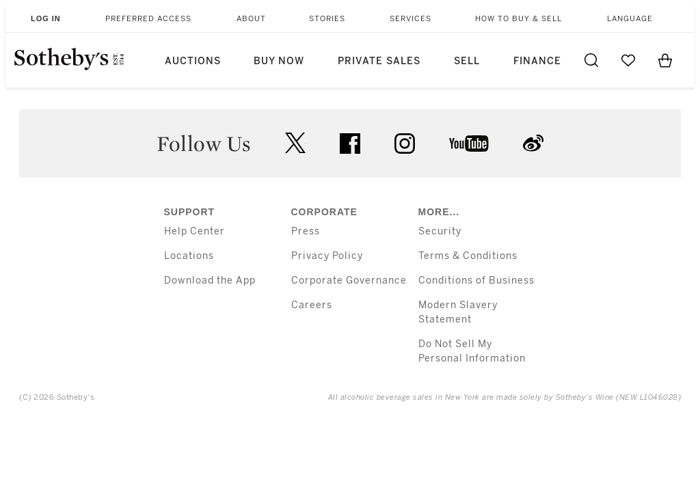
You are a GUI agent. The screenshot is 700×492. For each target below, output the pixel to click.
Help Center (194, 231)
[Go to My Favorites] (628, 60)
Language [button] (630, 18)
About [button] (251, 18)
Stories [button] (327, 18)
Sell (467, 61)
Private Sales (379, 61)
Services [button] (410, 18)
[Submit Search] (591, 60)
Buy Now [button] (279, 61)
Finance (537, 61)
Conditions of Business (476, 280)
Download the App (210, 280)
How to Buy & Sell (518, 18)
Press (305, 231)
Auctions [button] (193, 61)
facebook (350, 143)
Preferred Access (148, 18)
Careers (311, 305)
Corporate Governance (349, 280)
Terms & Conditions (467, 256)
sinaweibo (533, 143)
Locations (189, 256)
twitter (295, 143)
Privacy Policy (327, 256)
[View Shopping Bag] (665, 60)
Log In (46, 18)
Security (439, 231)
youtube (469, 143)
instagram (404, 143)
